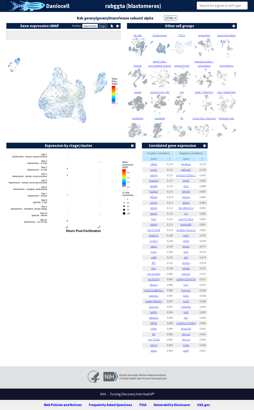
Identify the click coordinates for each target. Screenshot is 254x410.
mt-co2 (186, 339)
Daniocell (57, 6)
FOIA (142, 405)
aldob (185, 202)
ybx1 (186, 186)
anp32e (186, 274)
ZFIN (170, 18)
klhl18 (153, 323)
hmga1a (186, 290)
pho (153, 268)
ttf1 (154, 263)
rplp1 (186, 235)
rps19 (186, 301)
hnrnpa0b (185, 224)
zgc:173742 (153, 230)
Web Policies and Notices (63, 405)
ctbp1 (153, 246)
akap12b (186, 328)
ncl (186, 213)
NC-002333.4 (186, 208)
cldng (153, 328)
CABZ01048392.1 (154, 290)
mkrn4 (153, 224)
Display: (76, 25)
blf (153, 334)
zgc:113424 (153, 274)
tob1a (153, 345)
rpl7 (186, 318)
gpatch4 (153, 180)
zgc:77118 (154, 339)
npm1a (186, 197)
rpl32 (186, 295)
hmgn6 (186, 191)
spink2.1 (153, 235)
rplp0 (186, 241)
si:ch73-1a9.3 (185, 219)
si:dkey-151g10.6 (186, 279)
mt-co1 (186, 334)
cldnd (153, 164)
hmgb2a (186, 164)
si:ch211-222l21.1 (186, 175)
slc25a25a (153, 279)
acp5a (153, 202)
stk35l (153, 208)
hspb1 (186, 246)
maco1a (153, 307)
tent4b (153, 186)
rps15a (186, 263)
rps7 (185, 285)
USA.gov (203, 405)
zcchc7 (153, 241)
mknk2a (153, 318)
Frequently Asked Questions (110, 405)
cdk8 (154, 257)
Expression (90, 26)
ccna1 (153, 169)
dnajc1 (154, 285)
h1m (153, 219)
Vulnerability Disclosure (172, 405)
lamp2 (153, 213)
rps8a (186, 345)
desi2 (154, 350)
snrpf (186, 350)
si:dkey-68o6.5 (153, 301)
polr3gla (186, 307)
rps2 (185, 252)
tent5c (153, 312)
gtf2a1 (153, 197)
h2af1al (153, 191)
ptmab (186, 268)
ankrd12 (153, 295)
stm (186, 257)
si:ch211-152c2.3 (186, 230)
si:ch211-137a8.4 (186, 323)
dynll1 (186, 180)
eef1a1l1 (186, 169)
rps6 (185, 312)
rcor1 (154, 252)
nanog (153, 175)
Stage (102, 26)
